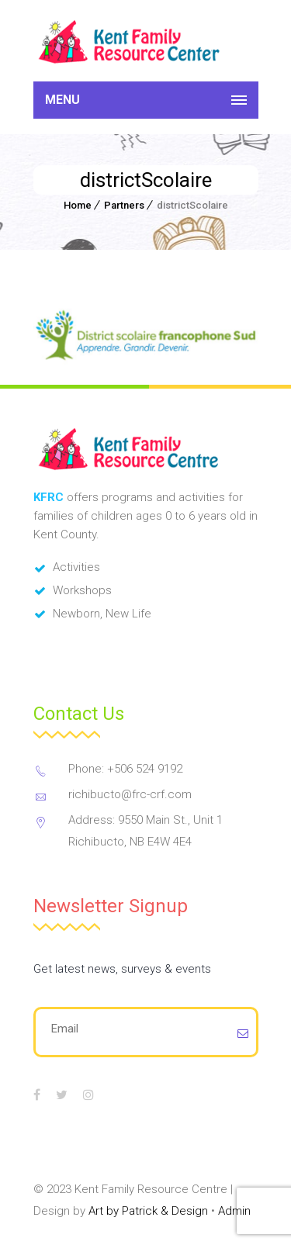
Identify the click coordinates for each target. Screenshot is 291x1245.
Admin (234, 1211)
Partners (124, 205)
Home (78, 205)
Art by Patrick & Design (148, 1211)
